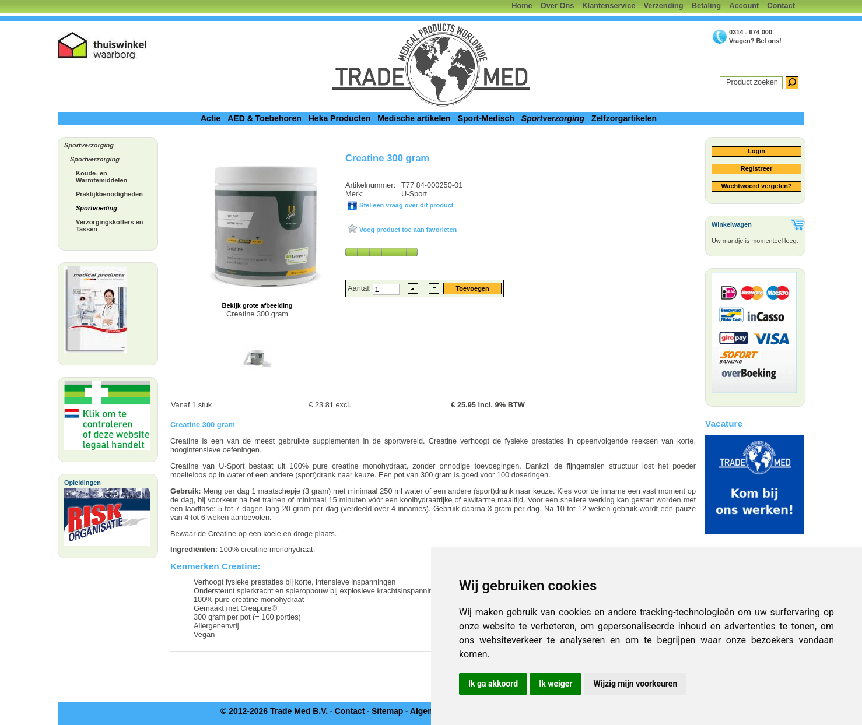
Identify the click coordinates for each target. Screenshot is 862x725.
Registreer (756, 168)
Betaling (706, 5)
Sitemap (387, 711)
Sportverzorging (552, 118)
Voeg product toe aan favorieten (407, 229)
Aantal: (360, 288)
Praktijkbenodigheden (109, 194)
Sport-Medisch (486, 118)
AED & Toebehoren (264, 118)
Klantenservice (608, 5)
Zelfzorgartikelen (624, 118)
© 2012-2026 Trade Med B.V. (274, 711)
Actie (210, 118)
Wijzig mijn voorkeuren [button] (635, 683)
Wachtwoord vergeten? (756, 185)
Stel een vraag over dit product (405, 205)
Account (744, 5)
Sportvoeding (96, 208)
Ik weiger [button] (555, 683)
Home (521, 5)
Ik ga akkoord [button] (493, 683)
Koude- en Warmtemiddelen (101, 177)
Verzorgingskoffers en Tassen (109, 226)
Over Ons (557, 5)
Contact (781, 5)
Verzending (663, 5)
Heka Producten (340, 118)
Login (756, 150)
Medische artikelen (413, 118)
